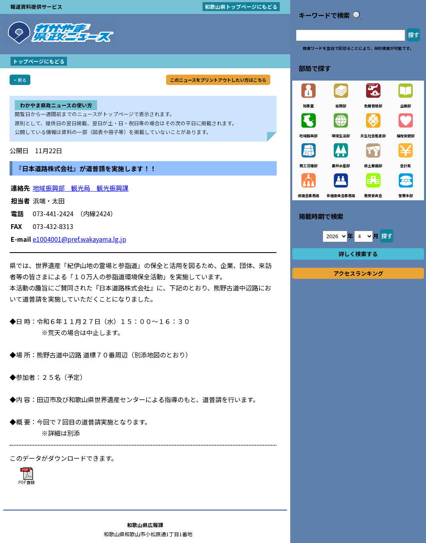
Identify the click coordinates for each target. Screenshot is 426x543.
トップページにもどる (39, 61)
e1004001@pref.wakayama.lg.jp (79, 239)
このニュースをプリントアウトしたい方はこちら (218, 80)
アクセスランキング (358, 273)
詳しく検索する (358, 254)
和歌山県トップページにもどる (241, 6)
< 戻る (20, 80)
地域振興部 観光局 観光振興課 (81, 188)
